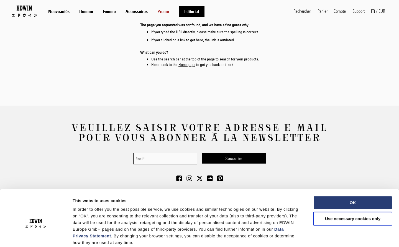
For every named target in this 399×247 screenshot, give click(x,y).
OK (353, 173)
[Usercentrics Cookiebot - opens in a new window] (36, 236)
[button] (378, 11)
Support (358, 11)
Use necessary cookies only (352, 189)
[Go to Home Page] (24, 11)
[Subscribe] (234, 158)
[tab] (165, 11)
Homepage (186, 64)
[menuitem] (59, 11)
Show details (291, 236)
